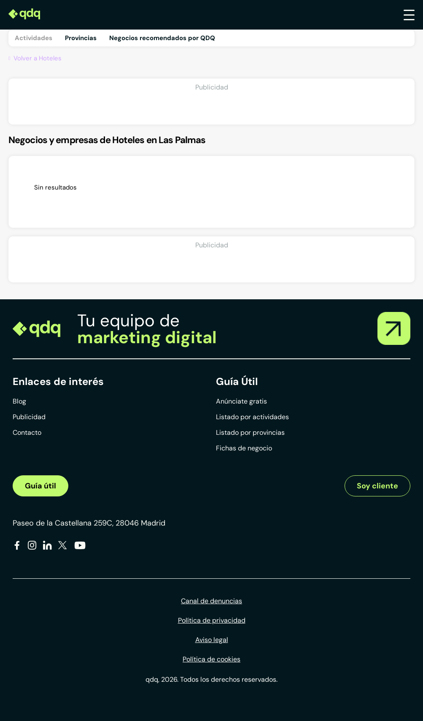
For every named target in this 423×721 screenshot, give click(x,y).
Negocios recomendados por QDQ (162, 38)
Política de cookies (211, 659)
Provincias (81, 38)
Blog (19, 401)
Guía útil (40, 486)
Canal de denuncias (211, 600)
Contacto (27, 432)
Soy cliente (377, 486)
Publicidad (29, 416)
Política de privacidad (211, 620)
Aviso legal (211, 639)
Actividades (33, 38)
